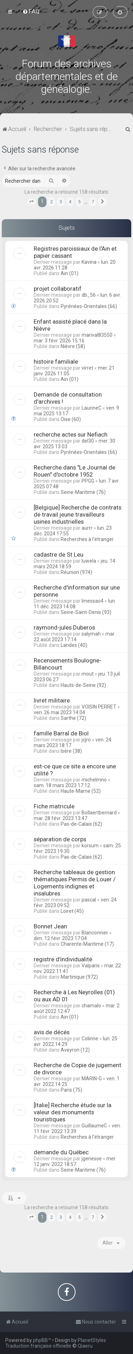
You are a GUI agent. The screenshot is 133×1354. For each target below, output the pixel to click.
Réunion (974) (76, 572)
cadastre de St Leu (58, 554)
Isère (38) (71, 751)
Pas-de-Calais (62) (81, 824)
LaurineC (91, 408)
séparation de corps (60, 839)
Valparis (91, 965)
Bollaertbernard (99, 812)
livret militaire (52, 700)
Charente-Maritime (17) (87, 944)
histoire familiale (56, 361)
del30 (88, 441)
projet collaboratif (58, 288)
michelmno (94, 780)
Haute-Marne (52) (81, 791)
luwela (89, 561)
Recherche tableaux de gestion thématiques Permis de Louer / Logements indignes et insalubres (75, 883)
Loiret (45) (72, 911)
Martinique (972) (79, 977)
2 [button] (51, 201)
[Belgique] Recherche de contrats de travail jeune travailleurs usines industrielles (77, 514)
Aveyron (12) (75, 1050)
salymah (91, 634)
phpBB (40, 1340)
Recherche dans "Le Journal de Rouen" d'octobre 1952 (74, 471)
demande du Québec (61, 1152)
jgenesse (92, 1158)
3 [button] (61, 201)
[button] (31, 201)
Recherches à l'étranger (87, 539)
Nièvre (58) (73, 346)
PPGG (88, 481)
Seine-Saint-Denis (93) (86, 612)
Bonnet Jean (50, 926)
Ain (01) (69, 273)
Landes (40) (74, 645)
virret (87, 368)
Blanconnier (95, 932)
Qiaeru (85, 1346)
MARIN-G (92, 1078)
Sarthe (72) (73, 718)
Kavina (89, 262)
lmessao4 (93, 601)
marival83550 (97, 335)
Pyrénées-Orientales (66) (89, 306)
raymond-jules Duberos (64, 627)
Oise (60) (71, 419)
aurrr (87, 528)
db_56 (89, 295)
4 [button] (70, 201)
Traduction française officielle (38, 1346)
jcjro (86, 740)
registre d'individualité (63, 959)
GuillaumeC (94, 1125)
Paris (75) (71, 1090)
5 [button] (79, 201)
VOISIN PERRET (99, 707)
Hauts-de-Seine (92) (83, 685)
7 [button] (93, 201)
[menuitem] (31, 11)
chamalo (91, 1005)
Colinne (90, 1038)
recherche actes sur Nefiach (70, 434)
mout (88, 674)
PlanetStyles (92, 1340)
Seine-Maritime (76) (83, 492)
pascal (89, 900)
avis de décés (52, 1032)
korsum (90, 845)
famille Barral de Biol (61, 733)
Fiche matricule (54, 806)
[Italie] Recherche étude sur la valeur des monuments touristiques (72, 1112)
